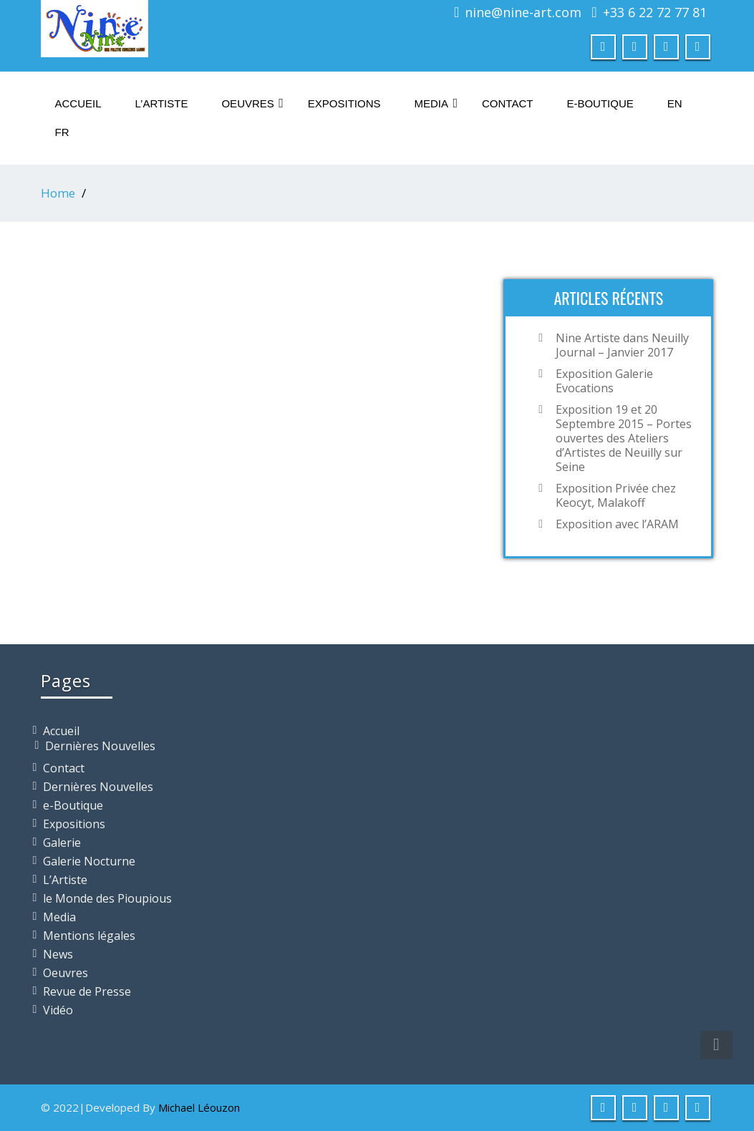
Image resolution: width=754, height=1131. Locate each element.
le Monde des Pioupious (107, 898)
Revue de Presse (87, 991)
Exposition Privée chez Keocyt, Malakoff (616, 495)
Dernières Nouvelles (100, 746)
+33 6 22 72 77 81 (655, 12)
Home (58, 193)
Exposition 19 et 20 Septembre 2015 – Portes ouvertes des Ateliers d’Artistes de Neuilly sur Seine (624, 438)
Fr (62, 132)
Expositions (344, 103)
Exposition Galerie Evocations (604, 381)
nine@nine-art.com (523, 12)
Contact (507, 103)
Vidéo (58, 1010)
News (58, 954)
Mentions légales (89, 935)
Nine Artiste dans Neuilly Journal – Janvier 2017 (622, 345)
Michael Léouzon (199, 1107)
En (674, 103)
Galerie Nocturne (89, 861)
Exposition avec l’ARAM (617, 524)
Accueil (78, 103)
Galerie (62, 842)
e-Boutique (599, 103)
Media (436, 103)
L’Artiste (161, 103)
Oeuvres (252, 103)
